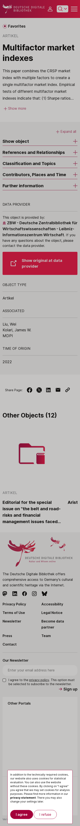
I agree (22, 814)
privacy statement (23, 797)
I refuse (45, 814)
